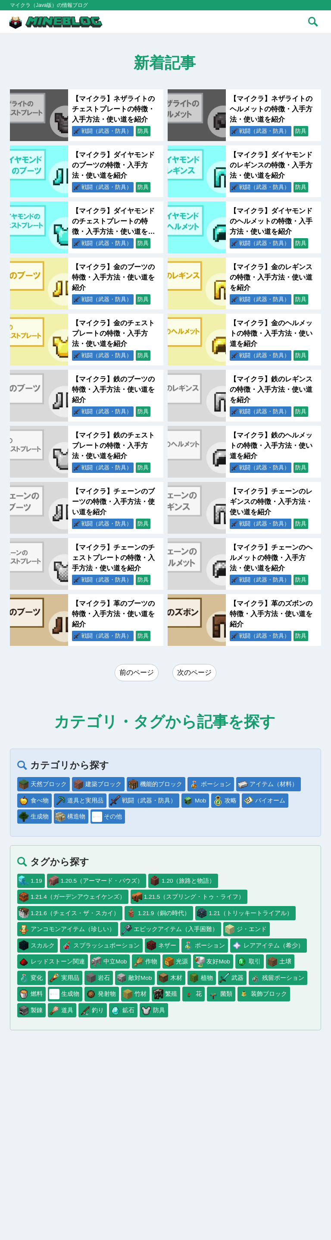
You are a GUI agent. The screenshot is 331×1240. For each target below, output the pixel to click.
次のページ (194, 672)
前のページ (136, 672)
